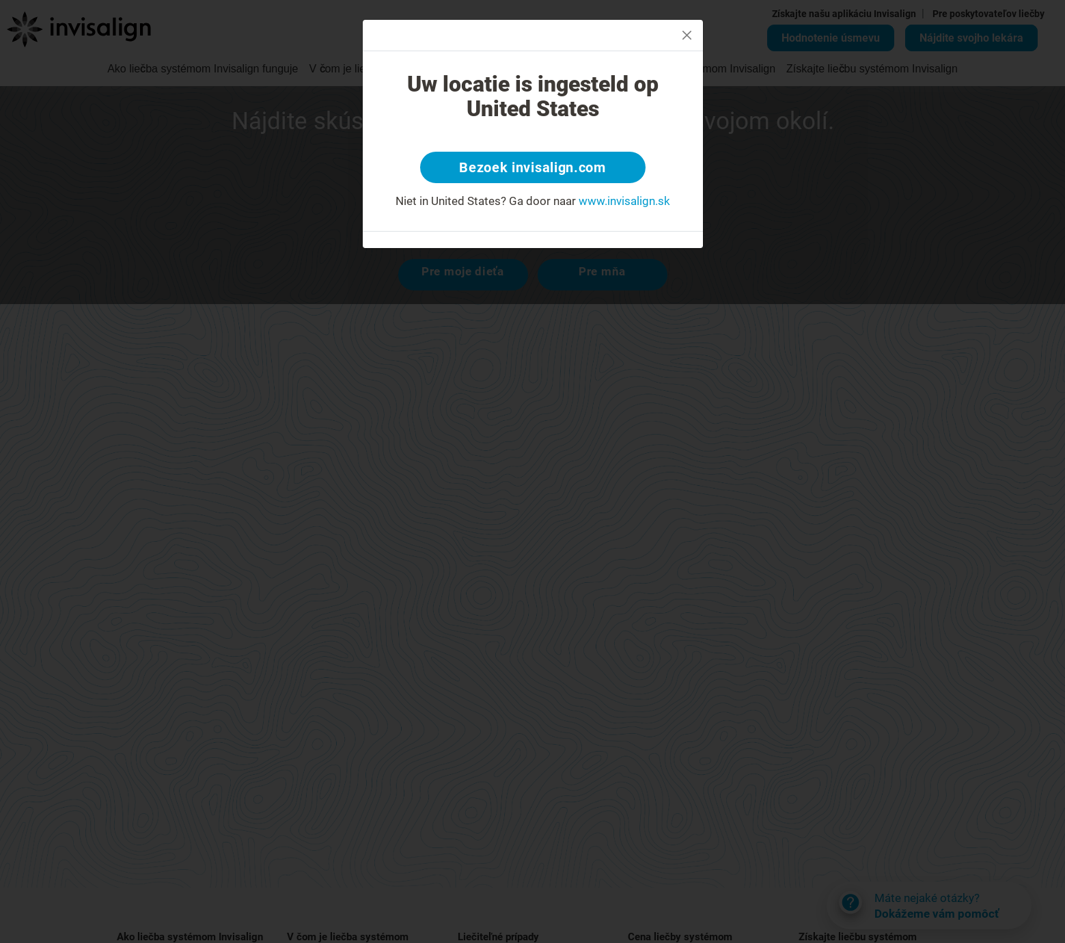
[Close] (687, 35)
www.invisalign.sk (624, 201)
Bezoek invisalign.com (532, 167)
